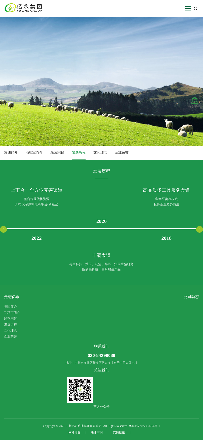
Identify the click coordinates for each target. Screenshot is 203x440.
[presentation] (3, 229)
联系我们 (101, 346)
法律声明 (97, 432)
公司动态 (191, 297)
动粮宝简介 (34, 152)
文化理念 (100, 152)
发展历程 (79, 152)
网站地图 (74, 432)
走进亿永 (11, 297)
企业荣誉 (122, 152)
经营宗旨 (57, 152)
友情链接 (119, 432)
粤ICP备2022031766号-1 (144, 426)
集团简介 (11, 152)
